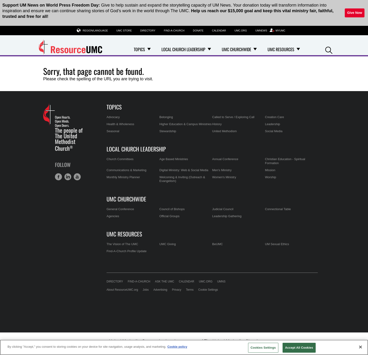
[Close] (360, 347)
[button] (328, 50)
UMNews (261, 30)
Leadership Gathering (227, 216)
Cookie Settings (208, 289)
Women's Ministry (224, 177)
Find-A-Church (174, 30)
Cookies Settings (263, 347)
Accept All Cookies (299, 347)
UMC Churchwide (126, 198)
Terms (190, 289)
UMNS (221, 281)
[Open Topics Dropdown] (149, 49)
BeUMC (217, 244)
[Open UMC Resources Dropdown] (298, 49)
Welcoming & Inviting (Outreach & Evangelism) (182, 179)
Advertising (160, 289)
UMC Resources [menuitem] (281, 49)
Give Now (354, 13)
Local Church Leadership (136, 148)
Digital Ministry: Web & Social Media (183, 170)
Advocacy (113, 117)
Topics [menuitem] (139, 49)
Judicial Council (222, 209)
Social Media (273, 131)
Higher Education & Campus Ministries (185, 124)
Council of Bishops (172, 209)
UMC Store (124, 30)
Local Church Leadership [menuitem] (183, 49)
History (217, 124)
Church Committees (120, 159)
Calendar (219, 30)
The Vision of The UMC (122, 244)
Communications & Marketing (126, 170)
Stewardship (167, 131)
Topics (114, 106)
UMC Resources (124, 233)
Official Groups (169, 216)
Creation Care (274, 117)
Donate (198, 30)
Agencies (113, 216)
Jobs (146, 289)
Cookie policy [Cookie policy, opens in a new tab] (177, 346)
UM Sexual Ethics (277, 244)
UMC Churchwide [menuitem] (236, 49)
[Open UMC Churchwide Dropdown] (255, 49)
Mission (270, 170)
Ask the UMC (164, 281)
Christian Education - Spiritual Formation (285, 161)
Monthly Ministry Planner (123, 177)
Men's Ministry (222, 170)
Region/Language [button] (95, 30)
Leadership (272, 124)
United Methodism (224, 131)
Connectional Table (278, 209)
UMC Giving (167, 244)
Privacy (176, 289)
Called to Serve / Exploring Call (233, 117)
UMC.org (240, 30)
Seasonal (113, 131)
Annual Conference (225, 159)
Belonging (166, 117)
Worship (270, 177)
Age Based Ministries (173, 159)
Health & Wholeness (120, 124)
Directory (147, 30)
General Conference (120, 209)
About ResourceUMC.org (122, 289)
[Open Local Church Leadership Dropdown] (209, 49)
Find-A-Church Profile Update (127, 251)
